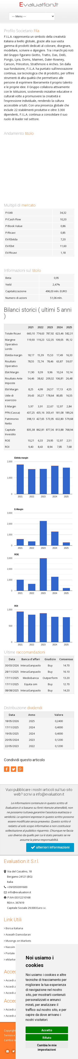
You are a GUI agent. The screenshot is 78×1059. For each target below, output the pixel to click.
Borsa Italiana (13, 928)
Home (39, 5)
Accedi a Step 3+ (15, 980)
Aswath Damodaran (17, 934)
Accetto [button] (46, 1030)
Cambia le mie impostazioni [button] (47, 1046)
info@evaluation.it (50, 794)
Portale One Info (15, 953)
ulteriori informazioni (50, 847)
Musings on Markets (17, 941)
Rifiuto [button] (46, 1037)
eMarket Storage (15, 959)
